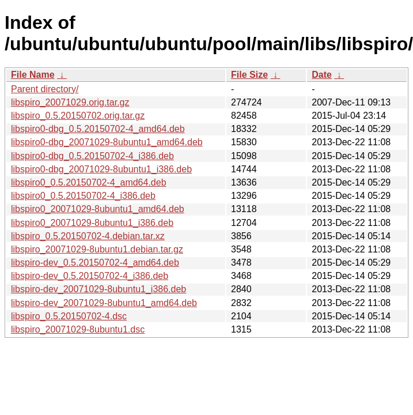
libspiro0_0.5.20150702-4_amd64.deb (88, 182)
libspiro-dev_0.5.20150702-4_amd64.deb (95, 262)
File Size (249, 75)
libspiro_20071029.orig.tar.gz (70, 102)
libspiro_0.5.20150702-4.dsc (69, 316)
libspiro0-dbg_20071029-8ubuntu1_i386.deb (101, 169)
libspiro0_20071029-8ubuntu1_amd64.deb (97, 209)
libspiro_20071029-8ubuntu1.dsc (78, 329)
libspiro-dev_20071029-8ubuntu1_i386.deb (98, 289)
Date (322, 75)
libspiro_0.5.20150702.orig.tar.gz (78, 115)
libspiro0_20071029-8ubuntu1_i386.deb (92, 223)
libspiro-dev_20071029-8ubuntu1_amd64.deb (104, 303)
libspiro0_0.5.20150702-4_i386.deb (83, 196)
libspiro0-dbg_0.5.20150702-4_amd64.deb (98, 129)
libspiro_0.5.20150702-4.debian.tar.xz (88, 236)
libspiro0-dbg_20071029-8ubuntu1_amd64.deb (107, 142)
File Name (33, 75)
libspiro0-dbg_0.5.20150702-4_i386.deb (92, 156)
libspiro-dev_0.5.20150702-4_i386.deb (89, 276)
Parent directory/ (44, 89)
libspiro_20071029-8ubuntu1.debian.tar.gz (97, 249)
